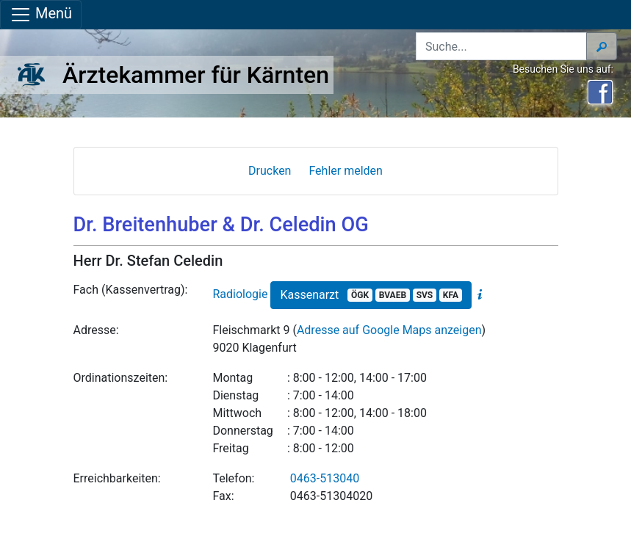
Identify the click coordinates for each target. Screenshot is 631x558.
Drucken (269, 171)
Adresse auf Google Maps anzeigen (389, 330)
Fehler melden (346, 171)
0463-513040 (324, 478)
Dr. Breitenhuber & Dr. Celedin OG (221, 224)
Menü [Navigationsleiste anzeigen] (41, 15)
